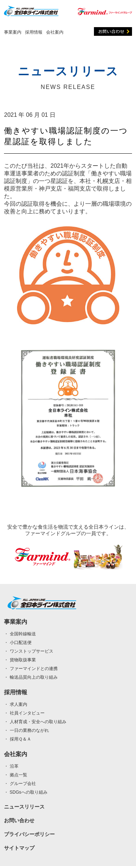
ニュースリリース (24, 807)
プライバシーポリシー (29, 834)
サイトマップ (19, 848)
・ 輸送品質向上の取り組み (30, 677)
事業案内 (12, 32)
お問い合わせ (19, 820)
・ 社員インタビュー (24, 713)
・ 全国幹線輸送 (20, 633)
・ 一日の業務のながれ (26, 730)
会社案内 (54, 32)
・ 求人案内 (15, 704)
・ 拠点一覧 (15, 774)
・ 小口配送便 (17, 642)
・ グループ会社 (20, 783)
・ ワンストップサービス (28, 651)
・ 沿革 (11, 766)
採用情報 (33, 32)
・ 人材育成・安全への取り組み (35, 721)
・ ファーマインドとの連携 (30, 668)
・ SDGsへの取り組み (25, 792)
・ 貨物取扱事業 (20, 659)
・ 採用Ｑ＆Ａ (17, 739)
